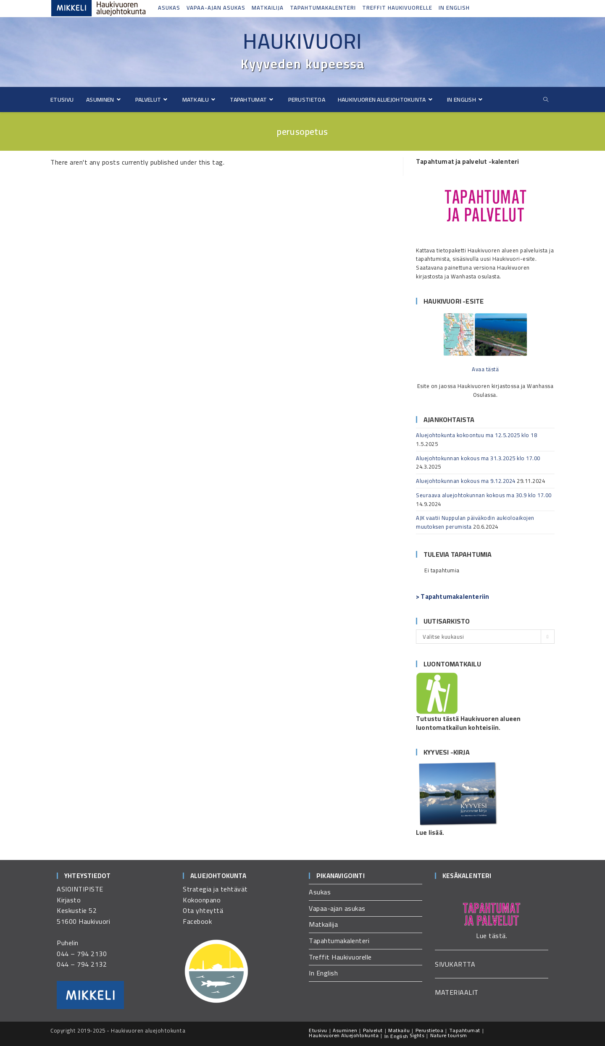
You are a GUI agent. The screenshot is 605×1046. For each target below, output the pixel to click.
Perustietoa (430, 1030)
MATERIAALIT (457, 992)
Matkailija (268, 8)
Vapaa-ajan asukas (216, 8)
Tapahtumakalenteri (323, 8)
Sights (417, 1035)
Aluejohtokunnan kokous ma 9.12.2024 (466, 481)
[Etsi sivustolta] (546, 100)
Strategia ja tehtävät (215, 889)
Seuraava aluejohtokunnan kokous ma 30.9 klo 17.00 (484, 495)
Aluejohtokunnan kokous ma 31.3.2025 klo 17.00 (478, 458)
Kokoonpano (202, 900)
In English (454, 8)
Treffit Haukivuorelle (397, 8)
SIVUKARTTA (455, 964)
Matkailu (399, 1030)
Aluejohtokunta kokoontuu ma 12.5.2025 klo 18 (476, 435)
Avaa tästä (485, 369)
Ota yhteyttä (203, 910)
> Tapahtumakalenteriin (452, 596)
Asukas (169, 8)
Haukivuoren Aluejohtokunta (344, 1035)
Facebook (197, 921)
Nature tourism (448, 1035)
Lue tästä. (491, 935)
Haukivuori (302, 41)
